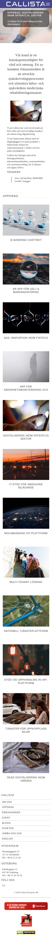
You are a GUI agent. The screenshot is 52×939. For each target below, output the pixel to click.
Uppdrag (8, 807)
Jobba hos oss (12, 833)
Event (6, 818)
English (7, 839)
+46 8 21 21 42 (13, 857)
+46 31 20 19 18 (14, 875)
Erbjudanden (11, 812)
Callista (7, 795)
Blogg (6, 823)
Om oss (7, 802)
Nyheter (8, 828)
